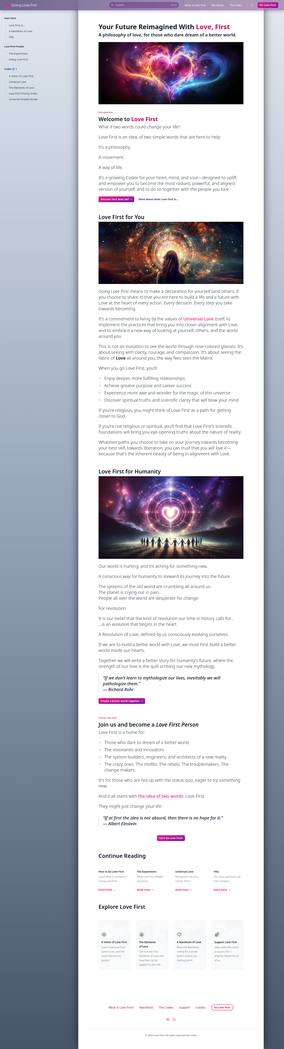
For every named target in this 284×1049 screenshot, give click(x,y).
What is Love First (195, 5)
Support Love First (225, 942)
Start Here (10, 18)
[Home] (21, 5)
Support (184, 1007)
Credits (200, 1007)
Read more (107, 890)
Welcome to (128, 119)
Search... (144, 5)
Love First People (14, 46)
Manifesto (218, 5)
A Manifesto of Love (189, 942)
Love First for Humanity (130, 471)
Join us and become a (149, 724)
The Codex (235, 5)
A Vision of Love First (114, 942)
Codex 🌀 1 (10, 69)
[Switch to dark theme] (252, 5)
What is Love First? (121, 1007)
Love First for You (121, 217)
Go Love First (268, 5)
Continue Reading (122, 856)
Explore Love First (122, 906)
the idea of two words (160, 796)
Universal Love (198, 319)
